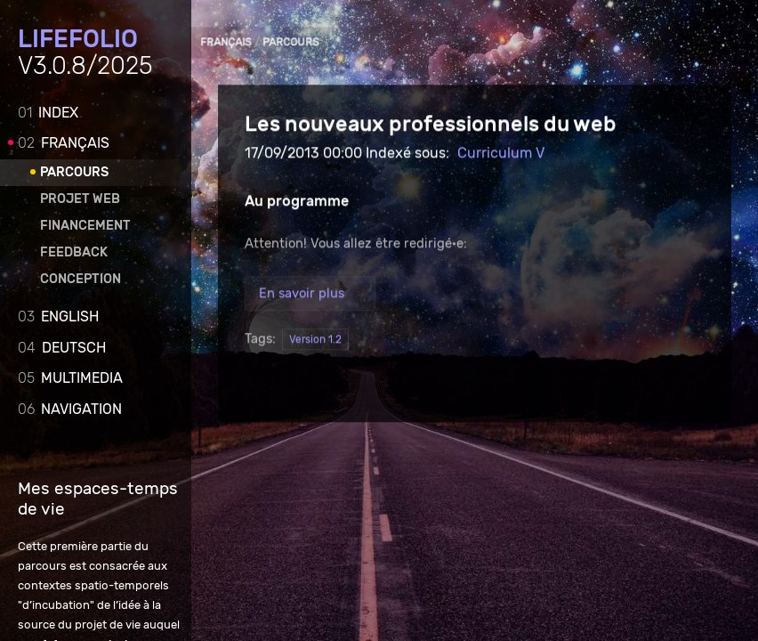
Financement (85, 225)
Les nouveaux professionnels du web (431, 124)
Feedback (74, 252)
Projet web (80, 199)
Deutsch (62, 347)
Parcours (74, 172)
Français (63, 142)
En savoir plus (301, 294)
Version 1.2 (315, 340)
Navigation (70, 409)
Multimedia (70, 377)
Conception (80, 279)
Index (48, 112)
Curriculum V (500, 153)
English (58, 316)
